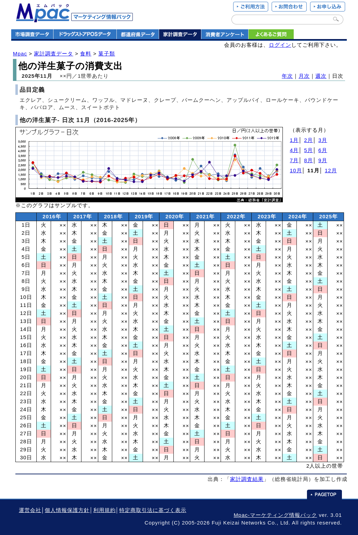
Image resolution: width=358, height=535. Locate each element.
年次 (287, 76)
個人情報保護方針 (67, 510)
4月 (294, 150)
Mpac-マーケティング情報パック (275, 515)
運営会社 (30, 510)
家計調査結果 (247, 479)
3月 (322, 140)
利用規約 (104, 510)
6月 (322, 150)
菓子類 (106, 53)
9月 (322, 160)
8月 (308, 160)
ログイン (280, 45)
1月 (294, 140)
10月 (296, 170)
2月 (308, 140)
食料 (85, 53)
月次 (304, 76)
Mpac (20, 53)
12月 (331, 170)
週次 (321, 76)
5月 (308, 150)
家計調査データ (53, 53)
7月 (294, 160)
